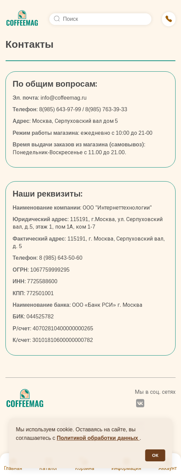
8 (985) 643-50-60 (60, 258)
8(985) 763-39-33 (106, 109)
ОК (155, 455)
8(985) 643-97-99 (60, 109)
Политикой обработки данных (98, 438)
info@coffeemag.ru (63, 98)
